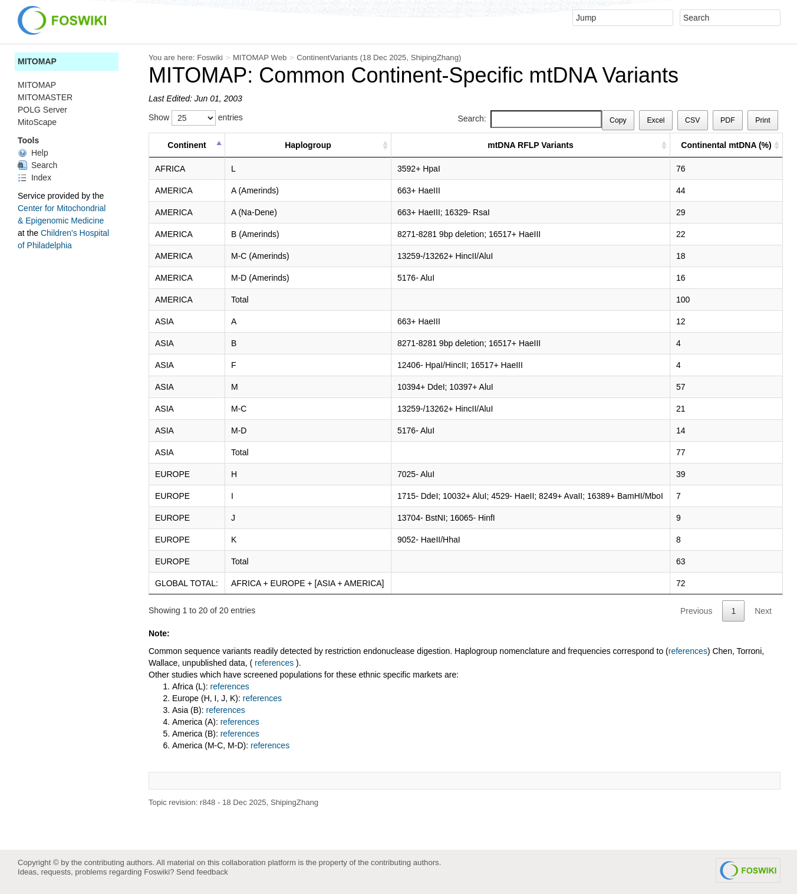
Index (34, 177)
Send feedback (202, 871)
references (687, 651)
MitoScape (37, 122)
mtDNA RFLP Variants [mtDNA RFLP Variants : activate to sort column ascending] (530, 145)
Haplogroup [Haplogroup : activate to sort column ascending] (308, 145)
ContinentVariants (327, 57)
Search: (529, 119)
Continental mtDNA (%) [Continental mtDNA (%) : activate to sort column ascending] (726, 145)
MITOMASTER (45, 97)
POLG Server (42, 109)
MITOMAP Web (259, 57)
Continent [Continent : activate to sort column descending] (186, 145)
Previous (696, 611)
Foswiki (210, 57)
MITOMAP (37, 61)
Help (33, 152)
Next (763, 611)
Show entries (196, 118)
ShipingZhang (435, 57)
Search (37, 165)
